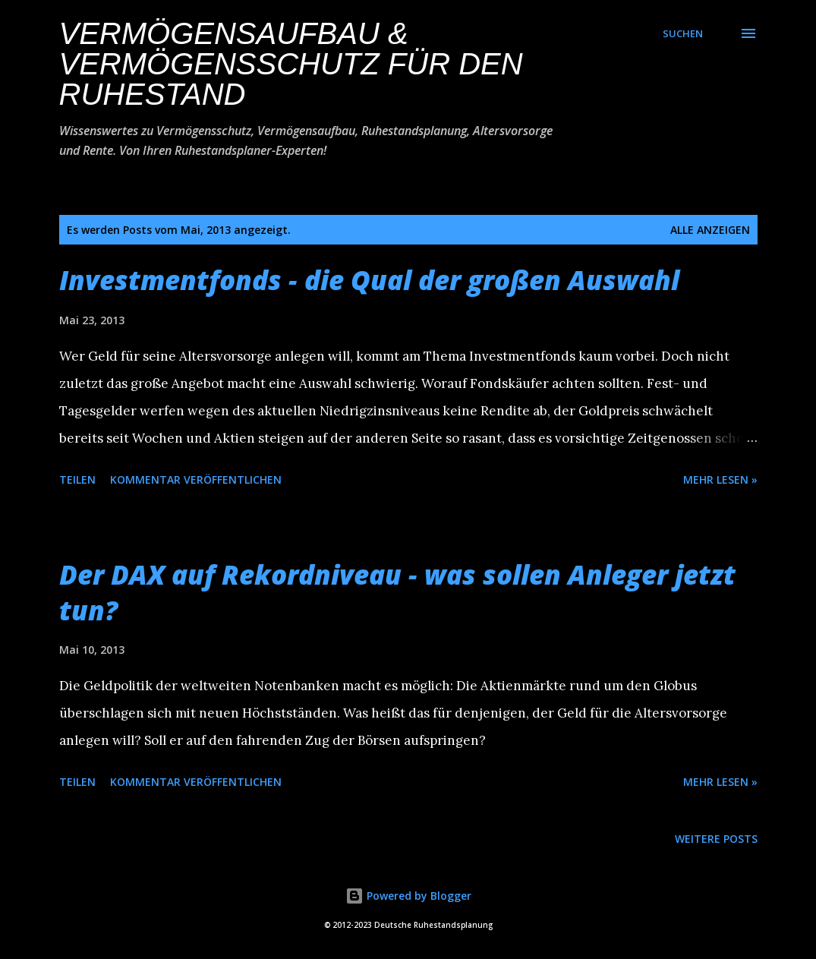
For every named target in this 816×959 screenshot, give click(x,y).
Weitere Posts (716, 838)
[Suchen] (683, 33)
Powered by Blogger (408, 895)
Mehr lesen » (720, 479)
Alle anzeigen (710, 229)
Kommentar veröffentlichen (196, 479)
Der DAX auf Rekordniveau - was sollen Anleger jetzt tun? (397, 592)
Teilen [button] (77, 479)
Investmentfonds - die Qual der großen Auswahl (369, 280)
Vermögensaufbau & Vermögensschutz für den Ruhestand (291, 64)
